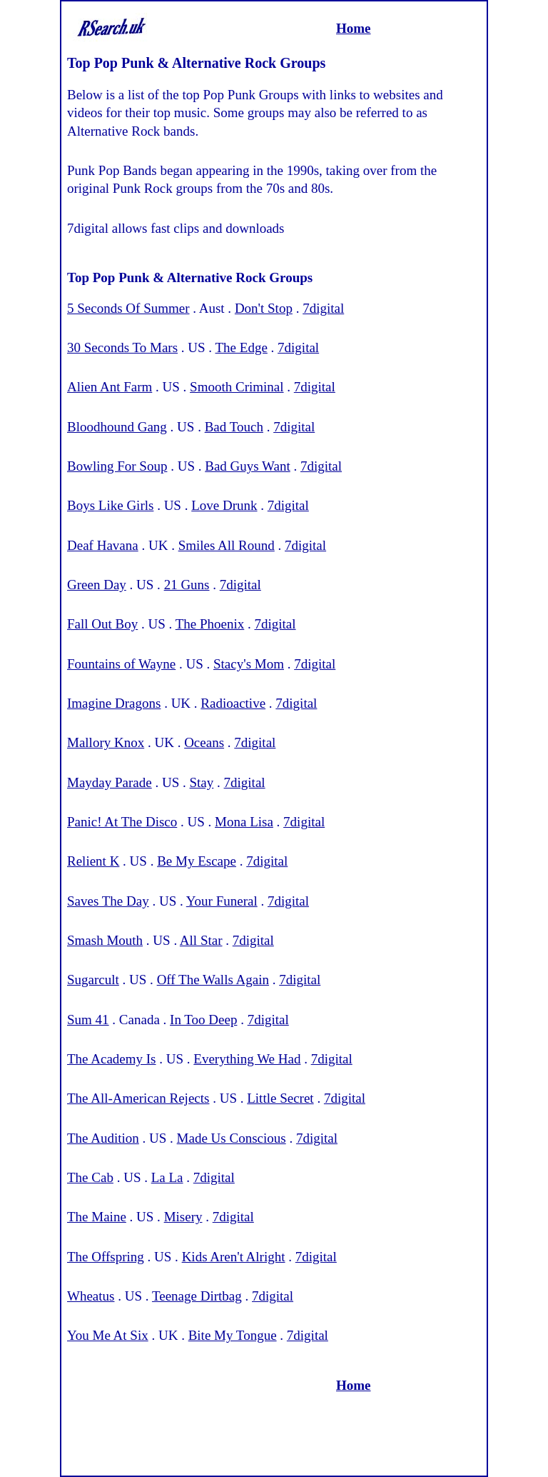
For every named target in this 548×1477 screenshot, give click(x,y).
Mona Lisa (244, 821)
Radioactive (233, 703)
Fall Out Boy (102, 623)
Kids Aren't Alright (233, 1256)
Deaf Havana (102, 545)
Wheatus (90, 1295)
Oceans (204, 742)
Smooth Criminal (236, 386)
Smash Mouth (105, 940)
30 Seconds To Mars (122, 347)
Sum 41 (88, 1019)
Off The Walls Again (213, 979)
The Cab (90, 1177)
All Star (201, 940)
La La (167, 1177)
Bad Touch (234, 426)
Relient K (93, 860)
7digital (323, 308)
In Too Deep (203, 1019)
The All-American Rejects (138, 1098)
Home (353, 28)
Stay (202, 782)
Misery (183, 1216)
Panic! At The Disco (122, 821)
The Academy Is (111, 1058)
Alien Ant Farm (109, 386)
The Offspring (105, 1256)
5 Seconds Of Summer (128, 308)
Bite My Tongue (232, 1335)
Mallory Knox (105, 742)
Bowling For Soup (117, 466)
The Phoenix (210, 623)
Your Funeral (222, 900)
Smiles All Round (226, 545)
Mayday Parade (109, 782)
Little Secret (280, 1098)
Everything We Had (246, 1058)
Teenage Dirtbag (197, 1295)
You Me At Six (107, 1335)
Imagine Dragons (114, 703)
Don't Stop (264, 308)
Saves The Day (108, 900)
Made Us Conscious (231, 1138)
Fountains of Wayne (121, 663)
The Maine (96, 1216)
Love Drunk (224, 505)
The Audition (103, 1138)
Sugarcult (93, 979)
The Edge (241, 347)
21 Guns (187, 584)
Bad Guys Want (247, 466)
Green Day (96, 584)
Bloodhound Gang (117, 426)
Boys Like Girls (110, 505)
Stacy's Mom (248, 663)
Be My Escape (196, 860)
